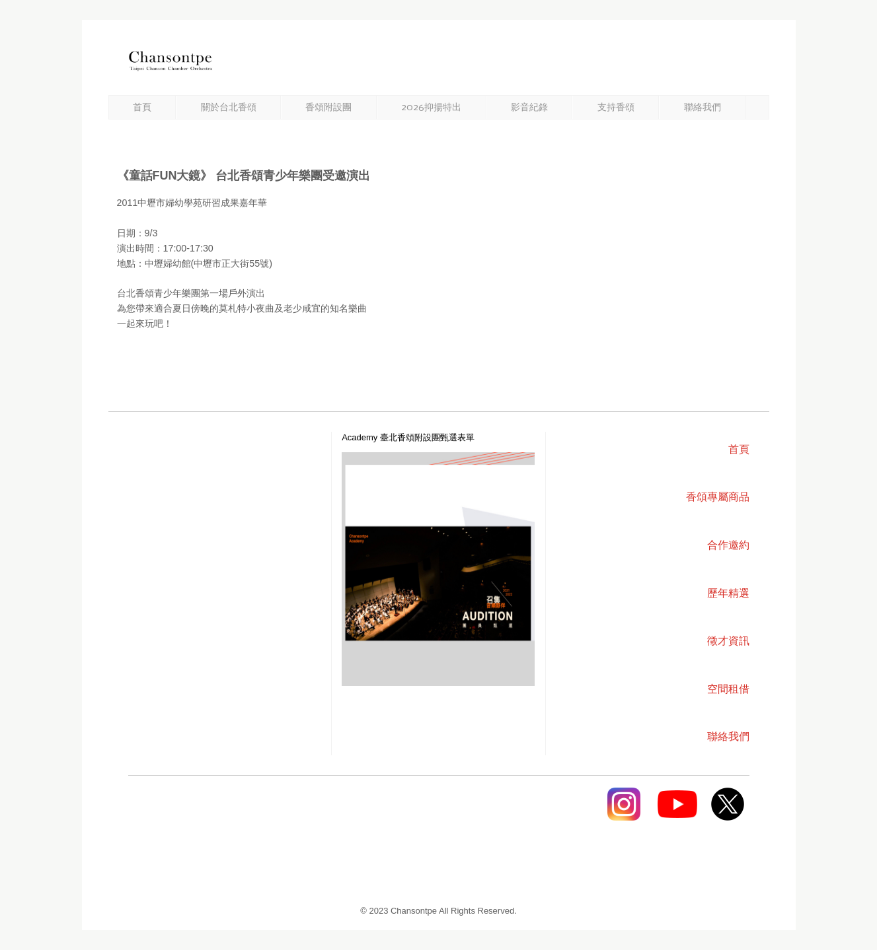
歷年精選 (728, 593)
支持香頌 (615, 107)
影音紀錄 (529, 107)
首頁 (142, 107)
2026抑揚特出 (431, 107)
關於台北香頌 (228, 107)
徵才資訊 (728, 640)
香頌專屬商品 (717, 496)
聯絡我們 (702, 107)
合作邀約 (728, 545)
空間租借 (728, 689)
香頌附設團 (328, 107)
